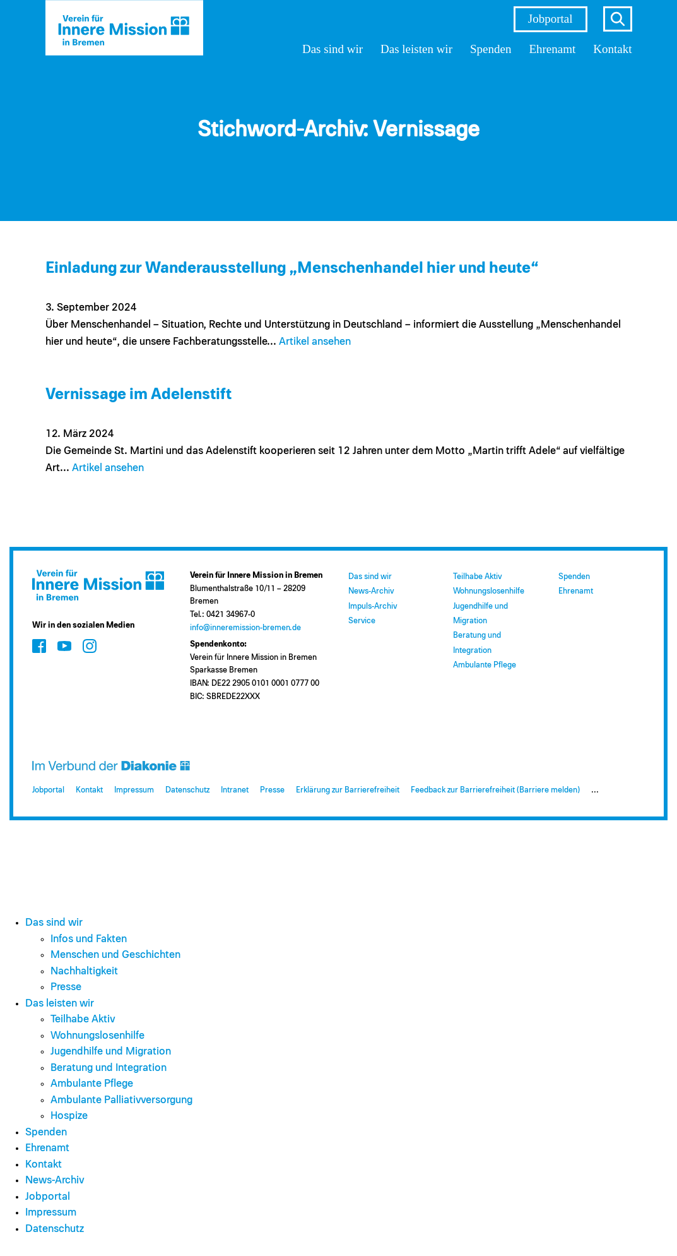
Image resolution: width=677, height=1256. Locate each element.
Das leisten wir (416, 49)
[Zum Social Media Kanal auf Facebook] (39, 646)
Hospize (69, 1116)
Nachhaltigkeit (84, 971)
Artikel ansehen (315, 342)
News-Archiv (371, 591)
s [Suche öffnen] (617, 19)
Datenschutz (187, 790)
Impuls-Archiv (372, 606)
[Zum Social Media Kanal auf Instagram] (90, 646)
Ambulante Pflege (484, 665)
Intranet (235, 790)
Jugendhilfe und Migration (110, 1051)
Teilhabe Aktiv (477, 577)
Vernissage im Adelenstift (138, 394)
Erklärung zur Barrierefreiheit (347, 790)
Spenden (490, 49)
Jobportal (550, 18)
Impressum (134, 790)
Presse (272, 790)
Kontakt (612, 49)
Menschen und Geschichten (115, 955)
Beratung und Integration (108, 1068)
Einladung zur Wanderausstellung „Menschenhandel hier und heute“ (292, 268)
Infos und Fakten (88, 939)
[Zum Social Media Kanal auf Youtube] (64, 646)
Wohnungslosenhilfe (488, 591)
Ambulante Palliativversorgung (121, 1100)
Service (361, 621)
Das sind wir (332, 49)
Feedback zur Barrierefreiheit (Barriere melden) (495, 790)
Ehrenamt (552, 49)
